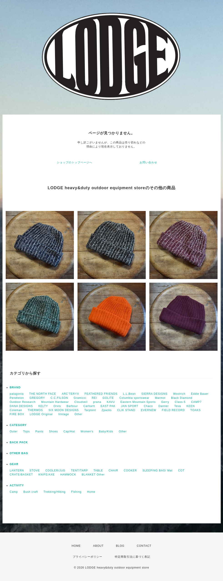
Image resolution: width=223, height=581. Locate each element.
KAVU (111, 402)
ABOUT (98, 545)
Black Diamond (182, 398)
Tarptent (90, 410)
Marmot (160, 398)
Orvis (57, 406)
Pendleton (17, 398)
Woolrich (179, 393)
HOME (76, 545)
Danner (163, 406)
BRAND (15, 387)
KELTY (43, 406)
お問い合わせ (148, 162)
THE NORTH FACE (42, 393)
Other (79, 414)
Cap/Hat (69, 431)
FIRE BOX (17, 414)
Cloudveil (81, 402)
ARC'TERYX (70, 393)
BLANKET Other (93, 474)
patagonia (17, 393)
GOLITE (108, 398)
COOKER (130, 470)
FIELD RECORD (173, 410)
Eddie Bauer (199, 393)
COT (181, 470)
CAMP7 (196, 402)
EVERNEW (148, 410)
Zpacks (107, 410)
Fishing (76, 491)
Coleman (16, 410)
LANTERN (17, 470)
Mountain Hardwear (55, 402)
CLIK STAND (126, 410)
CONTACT (144, 545)
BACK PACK (19, 442)
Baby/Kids (106, 431)
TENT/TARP (79, 470)
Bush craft (30, 491)
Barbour (72, 406)
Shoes (53, 431)
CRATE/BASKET (21, 474)
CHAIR (113, 470)
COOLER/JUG (55, 470)
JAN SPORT (129, 406)
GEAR (14, 464)
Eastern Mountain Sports (138, 402)
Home (91, 491)
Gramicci (80, 398)
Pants (39, 431)
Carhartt (89, 406)
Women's (86, 431)
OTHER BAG (19, 453)
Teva (177, 406)
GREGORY (37, 398)
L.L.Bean (129, 393)
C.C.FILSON (59, 398)
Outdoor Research (23, 402)
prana (97, 402)
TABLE (98, 470)
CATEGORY (18, 425)
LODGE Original (41, 414)
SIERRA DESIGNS (154, 393)
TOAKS (195, 410)
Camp (14, 491)
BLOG (120, 545)
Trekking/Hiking (54, 491)
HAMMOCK (68, 474)
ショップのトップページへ (74, 162)
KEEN (190, 406)
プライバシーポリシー (87, 556)
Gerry (165, 402)
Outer (14, 431)
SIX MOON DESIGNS (63, 410)
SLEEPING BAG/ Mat (158, 470)
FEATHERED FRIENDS (101, 393)
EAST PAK (107, 406)
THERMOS (35, 410)
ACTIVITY (17, 485)
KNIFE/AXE (46, 474)
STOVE (35, 470)
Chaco (148, 406)
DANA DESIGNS (21, 406)
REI (94, 398)
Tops (26, 431)
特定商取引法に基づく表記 (132, 556)
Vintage (63, 414)
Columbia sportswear (134, 398)
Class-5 (180, 402)
